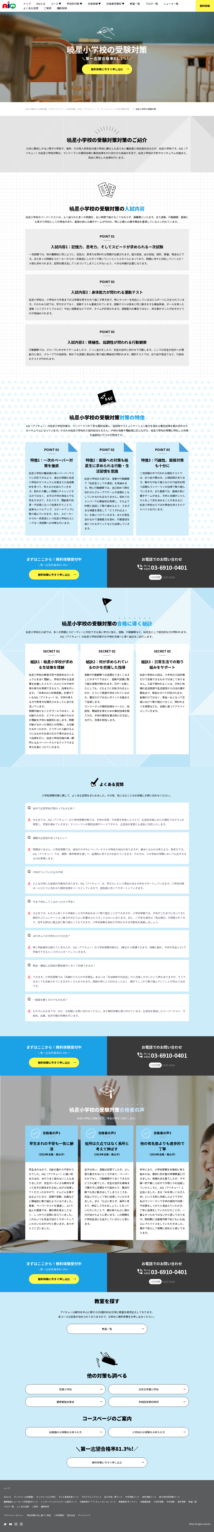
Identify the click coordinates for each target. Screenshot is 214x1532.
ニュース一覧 (171, 3)
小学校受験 (158, 1501)
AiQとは (40, 3)
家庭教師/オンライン (128, 1501)
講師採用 (62, 8)
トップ (27, 3)
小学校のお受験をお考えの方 (148, 1432)
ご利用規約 (59, 1515)
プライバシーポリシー (14, 1515)
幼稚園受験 (145, 1501)
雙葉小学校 (65, 1389)
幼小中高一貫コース (113, 1496)
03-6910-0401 (169, 567)
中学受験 (171, 1501)
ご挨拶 (47, 8)
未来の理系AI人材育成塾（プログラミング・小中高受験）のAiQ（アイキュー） (60, 108)
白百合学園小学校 (149, 1389)
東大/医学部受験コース (169, 1496)
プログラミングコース (91, 1496)
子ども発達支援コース (68, 1496)
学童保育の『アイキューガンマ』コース (98, 1501)
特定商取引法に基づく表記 (39, 1515)
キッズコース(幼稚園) (23, 1496)
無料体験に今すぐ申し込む (107, 69)
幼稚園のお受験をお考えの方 (65, 1432)
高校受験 (182, 1501)
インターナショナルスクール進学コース (59, 1501)
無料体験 (205, 6)
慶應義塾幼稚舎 (65, 1402)
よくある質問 (30, 8)
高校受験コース (149, 1496)
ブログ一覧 (151, 3)
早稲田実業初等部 (149, 1402)
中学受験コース (132, 1496)
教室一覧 (135, 3)
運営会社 (71, 1515)
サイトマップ (84, 1515)
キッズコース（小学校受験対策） (116, 108)
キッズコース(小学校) (46, 1496)
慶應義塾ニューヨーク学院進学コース (21, 1501)
